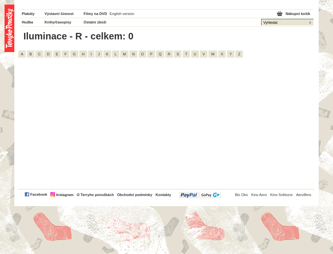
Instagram (64, 195)
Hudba (27, 22)
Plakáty (28, 14)
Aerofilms (303, 195)
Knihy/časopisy (58, 22)
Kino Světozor (281, 195)
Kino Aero (259, 195)
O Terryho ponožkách (95, 195)
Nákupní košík (298, 14)
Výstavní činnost (59, 14)
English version (122, 14)
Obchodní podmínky (134, 195)
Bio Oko (241, 195)
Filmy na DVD (95, 14)
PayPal (199, 195)
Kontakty (163, 195)
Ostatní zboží (95, 22)
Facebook (38, 194)
